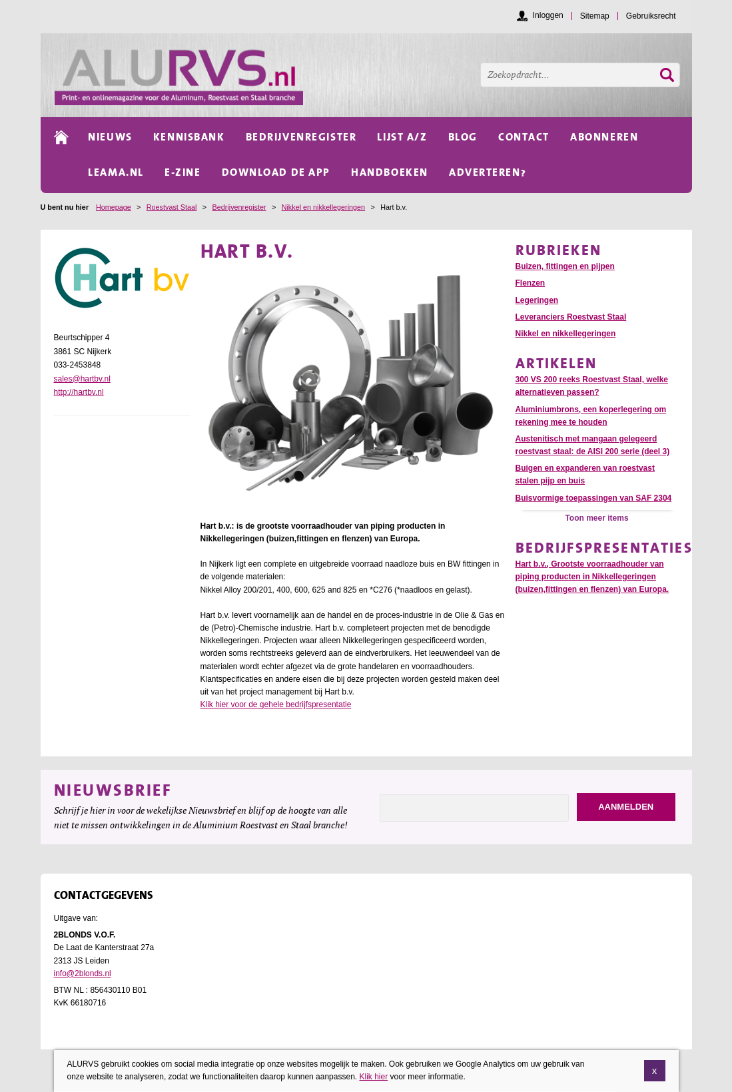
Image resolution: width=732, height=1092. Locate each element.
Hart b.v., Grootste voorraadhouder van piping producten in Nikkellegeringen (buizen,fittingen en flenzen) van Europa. (592, 576)
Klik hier (373, 1076)
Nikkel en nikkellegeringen (323, 207)
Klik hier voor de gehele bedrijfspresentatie (276, 704)
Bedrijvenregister (239, 207)
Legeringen (537, 300)
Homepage (113, 207)
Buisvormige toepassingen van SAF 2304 (594, 498)
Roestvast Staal (172, 207)
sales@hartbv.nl (82, 379)
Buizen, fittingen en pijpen (565, 266)
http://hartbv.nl (79, 392)
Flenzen (531, 283)
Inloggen (548, 15)
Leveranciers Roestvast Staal (571, 317)
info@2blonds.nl (82, 973)
